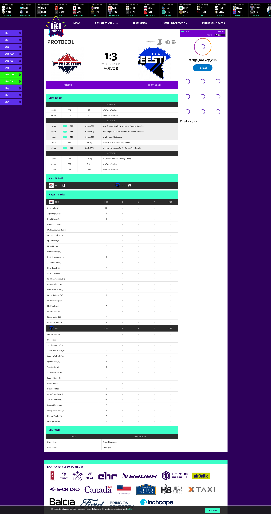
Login (221, 31)
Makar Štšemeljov (53, 394)
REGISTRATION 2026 (106, 23)
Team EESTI (154, 84)
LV (186, 32)
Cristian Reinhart (114, 126)
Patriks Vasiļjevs (111, 110)
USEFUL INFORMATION (174, 23)
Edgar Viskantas (113, 132)
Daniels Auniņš (52, 224)
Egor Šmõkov (52, 362)
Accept (212, 510)
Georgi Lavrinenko (53, 411)
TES (53, 328)
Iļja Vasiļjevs (51, 246)
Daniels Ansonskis (53, 290)
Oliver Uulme (52, 208)
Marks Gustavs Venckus (55, 230)
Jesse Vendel (51, 367)
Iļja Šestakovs (52, 241)
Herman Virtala (53, 416)
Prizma (67, 84)
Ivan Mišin (110, 148)
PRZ (54, 202)
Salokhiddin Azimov (54, 279)
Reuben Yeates (52, 252)
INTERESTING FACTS (213, 23)
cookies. (130, 509)
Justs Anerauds (111, 142)
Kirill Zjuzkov (52, 421)
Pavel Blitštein (52, 378)
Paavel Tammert (137, 132)
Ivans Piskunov (52, 219)
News (76, 23)
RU (189, 32)
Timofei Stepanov (53, 345)
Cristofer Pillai (52, 334)
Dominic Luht (52, 389)
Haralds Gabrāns (53, 284)
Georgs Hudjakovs (53, 235)
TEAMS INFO (140, 23)
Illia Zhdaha (51, 306)
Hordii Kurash (52, 268)
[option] (9, 10)
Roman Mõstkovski (114, 137)
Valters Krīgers (52, 273)
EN (182, 32)
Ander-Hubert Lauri (54, 351)
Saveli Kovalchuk (53, 372)
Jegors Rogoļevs (137, 126)
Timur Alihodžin (112, 115)
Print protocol (151, 42)
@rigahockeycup (188, 121)
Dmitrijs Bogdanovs (54, 257)
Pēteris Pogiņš (52, 317)
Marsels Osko (51, 311)
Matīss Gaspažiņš (53, 301)
